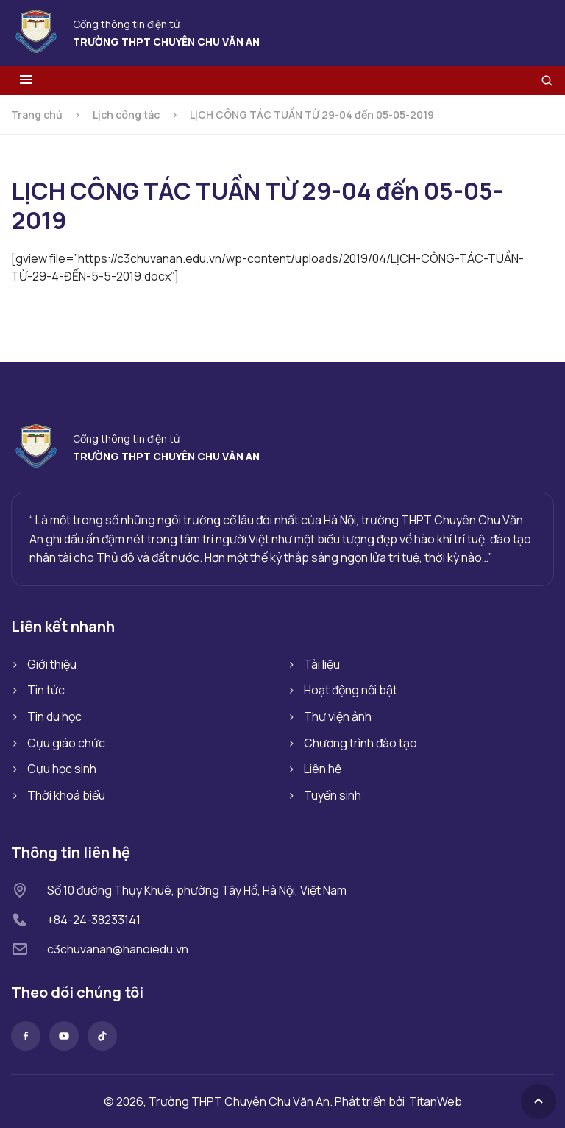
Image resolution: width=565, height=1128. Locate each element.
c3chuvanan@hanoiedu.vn (117, 949)
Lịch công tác (126, 114)
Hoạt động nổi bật (350, 690)
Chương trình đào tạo (360, 743)
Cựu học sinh (61, 769)
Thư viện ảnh (338, 716)
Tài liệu (322, 664)
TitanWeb (435, 1101)
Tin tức (46, 690)
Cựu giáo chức (66, 743)
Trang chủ (37, 114)
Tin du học (54, 716)
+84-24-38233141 (94, 920)
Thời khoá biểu (66, 795)
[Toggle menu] (25, 80)
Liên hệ (322, 769)
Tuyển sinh (332, 795)
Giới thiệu (52, 664)
